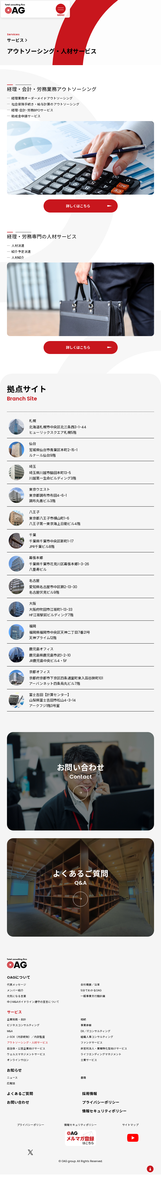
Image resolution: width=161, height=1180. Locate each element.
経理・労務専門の (42, 273)
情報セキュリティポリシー (80, 1130)
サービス (15, 40)
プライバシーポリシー (30, 1130)
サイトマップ (130, 1130)
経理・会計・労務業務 (52, 89)
